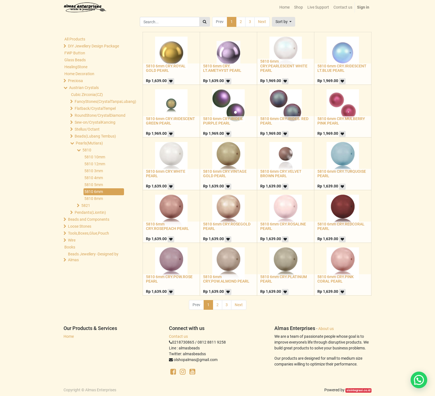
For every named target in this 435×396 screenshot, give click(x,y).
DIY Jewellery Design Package (93, 46)
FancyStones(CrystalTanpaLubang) (100, 101)
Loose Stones (79, 226)
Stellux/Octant (87, 129)
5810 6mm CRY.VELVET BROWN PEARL (281, 173)
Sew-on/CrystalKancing (95, 122)
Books (69, 247)
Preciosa (75, 80)
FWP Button (74, 53)
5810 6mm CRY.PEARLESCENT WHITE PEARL (283, 66)
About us (326, 328)
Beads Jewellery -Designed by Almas (93, 257)
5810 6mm (93, 191)
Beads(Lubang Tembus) (95, 136)
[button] (283, 22)
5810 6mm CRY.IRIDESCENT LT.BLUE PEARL (341, 68)
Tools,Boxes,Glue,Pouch (88, 233)
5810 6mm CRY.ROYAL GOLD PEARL (166, 68)
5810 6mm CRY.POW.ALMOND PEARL (226, 279)
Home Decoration (79, 74)
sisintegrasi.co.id (358, 390)
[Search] (204, 22)
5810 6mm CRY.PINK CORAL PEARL (335, 279)
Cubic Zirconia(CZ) (87, 94)
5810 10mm (94, 157)
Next (262, 21)
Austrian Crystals (84, 87)
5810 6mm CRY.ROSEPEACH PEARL (167, 226)
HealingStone (75, 67)
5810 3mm (93, 171)
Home (69, 336)
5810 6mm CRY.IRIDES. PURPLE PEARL (223, 121)
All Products (74, 39)
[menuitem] (284, 7)
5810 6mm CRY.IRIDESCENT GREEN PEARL (170, 121)
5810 (86, 150)
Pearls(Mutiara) (89, 143)
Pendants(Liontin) (90, 212)
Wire (71, 240)
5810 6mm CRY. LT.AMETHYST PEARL (222, 68)
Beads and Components (88, 219)
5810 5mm (93, 184)
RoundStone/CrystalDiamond (100, 115)
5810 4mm (93, 178)
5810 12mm (94, 164)
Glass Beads (75, 60)
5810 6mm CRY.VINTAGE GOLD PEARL (225, 173)
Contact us (178, 336)
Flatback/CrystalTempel (95, 108)
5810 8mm (93, 198)
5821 (85, 205)
